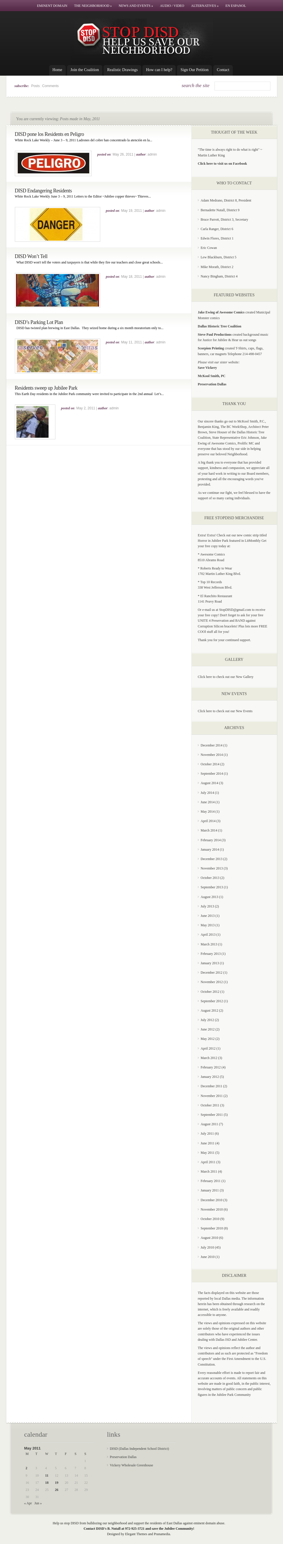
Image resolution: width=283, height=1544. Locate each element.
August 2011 (209, 1124)
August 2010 (209, 1238)
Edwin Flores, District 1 (217, 238)
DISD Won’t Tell (31, 256)
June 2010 (208, 1257)
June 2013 (208, 916)
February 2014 (211, 840)
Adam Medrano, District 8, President (226, 200)
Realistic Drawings (122, 70)
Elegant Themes (136, 1534)
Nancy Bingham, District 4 (219, 276)
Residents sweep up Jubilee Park (46, 388)
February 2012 (211, 1067)
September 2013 (212, 887)
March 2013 (209, 944)
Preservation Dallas (123, 1457)
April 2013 (208, 935)
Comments (50, 86)
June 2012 (208, 1029)
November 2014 (212, 755)
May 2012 (208, 1039)
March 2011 (209, 1171)
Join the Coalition (85, 70)
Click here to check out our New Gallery (226, 677)
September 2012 (212, 1001)
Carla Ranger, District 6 (217, 229)
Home (57, 70)
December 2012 (211, 973)
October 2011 (210, 1105)
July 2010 (207, 1247)
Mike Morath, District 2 (217, 267)
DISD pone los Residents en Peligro (49, 134)
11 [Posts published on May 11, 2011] (46, 1475)
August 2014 (209, 783)
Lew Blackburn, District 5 (218, 257)
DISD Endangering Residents (43, 191)
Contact (223, 70)
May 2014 (208, 812)
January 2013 (210, 963)
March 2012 (209, 1058)
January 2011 (210, 1190)
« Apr (28, 1503)
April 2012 (208, 1048)
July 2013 (207, 906)
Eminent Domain (52, 6)
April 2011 (208, 1162)
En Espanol (236, 6)
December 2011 (211, 1086)
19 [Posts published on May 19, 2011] (56, 1483)
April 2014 (208, 821)
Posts (35, 86)
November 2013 (212, 868)
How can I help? (159, 70)
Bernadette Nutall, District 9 (220, 210)
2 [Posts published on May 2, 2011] (26, 1468)
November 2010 (212, 1209)
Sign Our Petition (194, 70)
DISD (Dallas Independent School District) (139, 1449)
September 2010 (212, 1228)
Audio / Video (172, 6)
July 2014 (207, 793)
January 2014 (210, 849)
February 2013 (211, 954)
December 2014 (211, 745)
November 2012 (212, 982)
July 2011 (207, 1134)
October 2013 (210, 878)
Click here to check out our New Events (225, 711)
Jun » (38, 1503)
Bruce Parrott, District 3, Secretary (224, 220)
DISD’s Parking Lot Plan (39, 322)
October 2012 (210, 992)
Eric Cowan (209, 248)
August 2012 (209, 1010)
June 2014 (208, 802)
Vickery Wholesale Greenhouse (131, 1465)
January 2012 (210, 1077)
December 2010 (211, 1200)
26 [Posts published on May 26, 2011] (56, 1490)
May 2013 (208, 925)
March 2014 (209, 830)
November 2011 (212, 1096)
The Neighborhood (93, 6)
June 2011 (208, 1143)
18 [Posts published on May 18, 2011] (47, 1483)
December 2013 (211, 859)
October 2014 (210, 764)
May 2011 (208, 1153)
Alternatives (205, 6)
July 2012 (207, 1020)
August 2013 (209, 897)
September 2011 (212, 1115)
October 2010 (210, 1219)
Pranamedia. (162, 1534)
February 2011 (211, 1181)
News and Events (136, 6)
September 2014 (212, 774)
